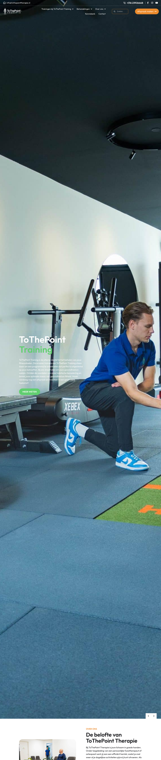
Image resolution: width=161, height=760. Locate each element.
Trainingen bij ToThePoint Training (57, 9)
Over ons (100, 9)
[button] (148, 716)
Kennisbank (90, 14)
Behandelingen (84, 9)
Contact (102, 14)
